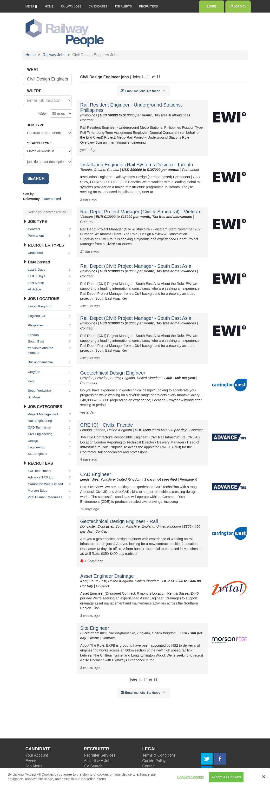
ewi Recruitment (50, 471)
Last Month (50, 283)
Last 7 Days (50, 276)
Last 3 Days (50, 269)
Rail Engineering (50, 420)
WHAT (33, 69)
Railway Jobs (54, 55)
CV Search (93, 766)
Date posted (52, 199)
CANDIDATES (98, 6)
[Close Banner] (263, 778)
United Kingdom (50, 306)
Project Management (50, 414)
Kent (50, 381)
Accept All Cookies (226, 779)
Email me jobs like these (143, 91)
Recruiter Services (99, 755)
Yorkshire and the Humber (50, 350)
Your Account (37, 755)
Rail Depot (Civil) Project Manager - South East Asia (135, 266)
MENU (32, 6)
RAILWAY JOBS (71, 6)
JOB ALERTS (123, 6)
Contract (50, 229)
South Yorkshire (50, 390)
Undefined (50, 252)
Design (50, 440)
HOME (49, 6)
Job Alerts (34, 766)
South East (50, 341)
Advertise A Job (97, 761)
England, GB (50, 316)
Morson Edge (50, 490)
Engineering (50, 447)
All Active (50, 289)
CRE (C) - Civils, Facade (106, 425)
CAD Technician (50, 427)
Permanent (50, 235)
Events (31, 761)
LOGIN (211, 6)
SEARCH (36, 178)
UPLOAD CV (238, 6)
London (50, 335)
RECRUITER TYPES (43, 245)
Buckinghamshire (50, 362)
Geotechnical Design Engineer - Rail (119, 521)
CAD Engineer (95, 474)
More (34, 397)
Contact (149, 766)
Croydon (50, 371)
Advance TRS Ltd (50, 477)
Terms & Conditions (159, 755)
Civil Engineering (50, 434)
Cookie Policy (154, 761)
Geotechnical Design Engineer (112, 373)
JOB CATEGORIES (42, 407)
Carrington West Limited (50, 484)
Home (31, 55)
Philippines (50, 325)
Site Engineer (94, 628)
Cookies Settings (190, 779)
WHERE (34, 91)
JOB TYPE (35, 125)
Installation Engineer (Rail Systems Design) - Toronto (136, 164)
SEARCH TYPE (39, 143)
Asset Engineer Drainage (107, 576)
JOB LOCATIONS (41, 299)
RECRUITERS (148, 6)
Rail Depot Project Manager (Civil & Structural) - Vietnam (140, 211)
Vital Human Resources (50, 497)
